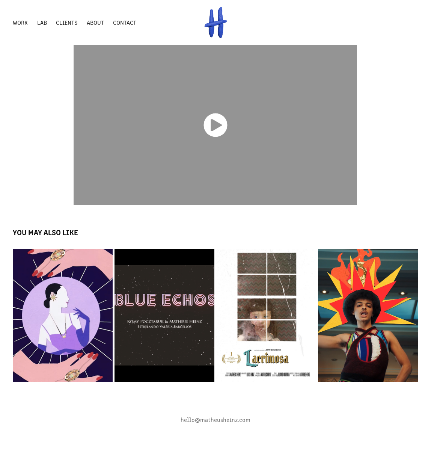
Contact (124, 22)
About (95, 22)
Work (20, 22)
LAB (42, 22)
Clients (66, 22)
